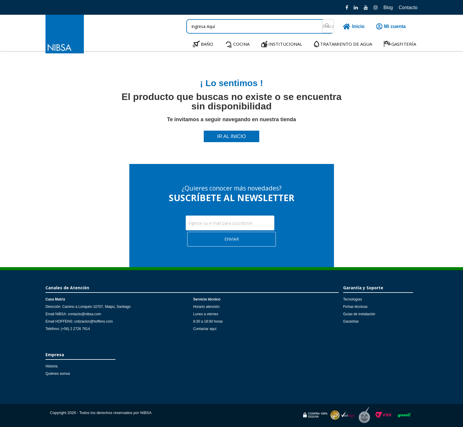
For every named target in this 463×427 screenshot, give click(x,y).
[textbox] (260, 26)
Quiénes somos (57, 374)
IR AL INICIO (231, 136)
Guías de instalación (359, 314)
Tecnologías (352, 299)
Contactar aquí (204, 329)
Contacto (408, 7)
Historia (51, 366)
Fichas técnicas (355, 307)
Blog (388, 7)
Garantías (351, 321)
